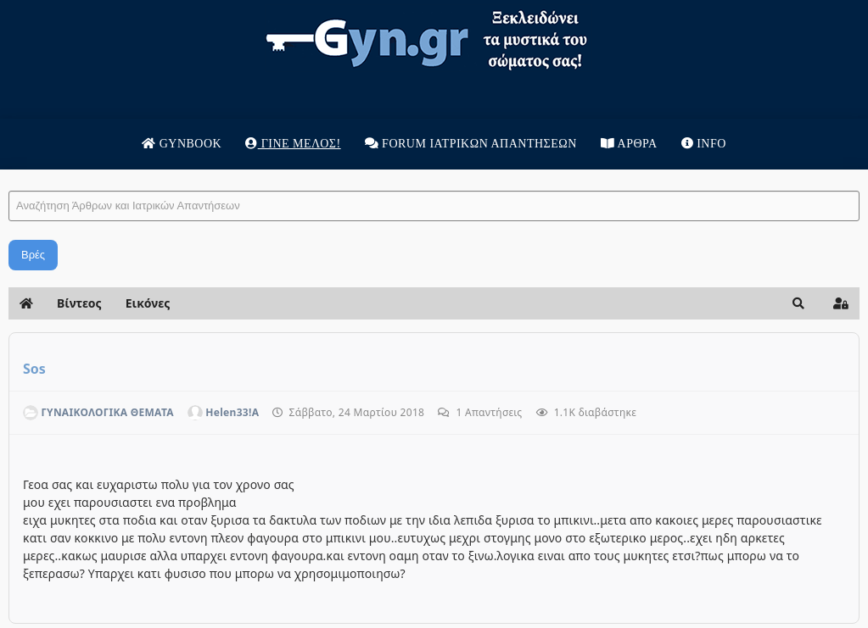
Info (703, 143)
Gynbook (181, 143)
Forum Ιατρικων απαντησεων (471, 143)
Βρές (33, 254)
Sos (34, 368)
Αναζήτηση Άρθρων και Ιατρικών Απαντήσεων (8, 174)
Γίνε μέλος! (292, 143)
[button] (798, 303)
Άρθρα (629, 143)
